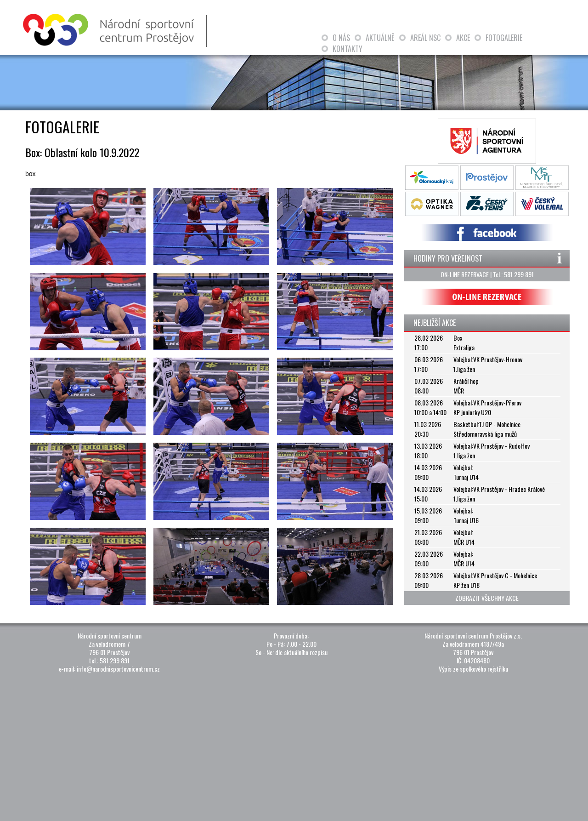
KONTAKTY (347, 48)
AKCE (463, 37)
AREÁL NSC (425, 37)
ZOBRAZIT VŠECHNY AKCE (487, 598)
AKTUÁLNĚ (380, 37)
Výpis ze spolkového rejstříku (473, 668)
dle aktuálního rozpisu (301, 652)
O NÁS (341, 37)
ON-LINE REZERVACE (465, 274)
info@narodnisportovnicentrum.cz (118, 668)
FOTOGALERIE (504, 37)
